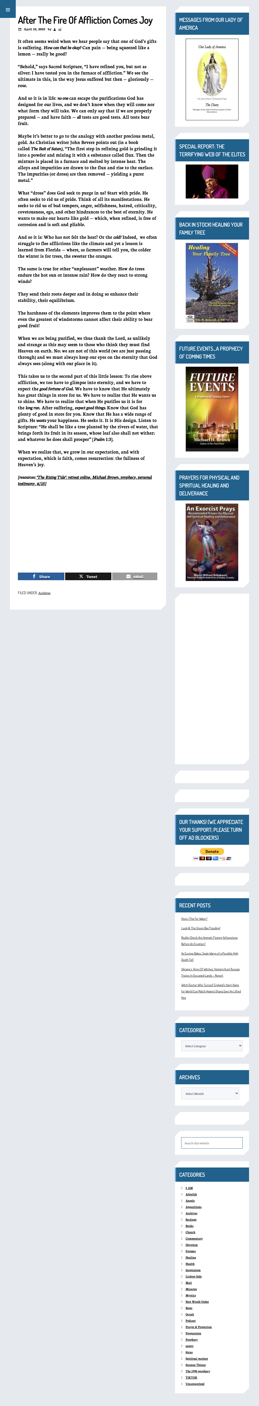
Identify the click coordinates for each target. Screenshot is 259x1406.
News (188, 1308)
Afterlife (191, 1194)
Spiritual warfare (196, 1358)
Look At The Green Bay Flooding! (200, 928)
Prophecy (191, 1340)
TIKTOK (191, 1377)
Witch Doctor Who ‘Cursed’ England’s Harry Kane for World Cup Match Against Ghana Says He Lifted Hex (211, 991)
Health (190, 1264)
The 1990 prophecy (197, 1371)
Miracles (191, 1289)
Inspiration (192, 1270)
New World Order (197, 1302)
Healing (190, 1257)
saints (189, 1346)
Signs (189, 1352)
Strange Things (195, 1365)
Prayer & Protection (198, 1327)
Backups (190, 1219)
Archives (44, 592)
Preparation (193, 1333)
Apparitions (193, 1207)
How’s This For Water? (194, 919)
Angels (190, 1201)
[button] (8, 9)
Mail (188, 1283)
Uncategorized (194, 1384)
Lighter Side (193, 1276)
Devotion (191, 1245)
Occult (189, 1314)
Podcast (190, 1321)
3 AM (189, 1188)
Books (189, 1226)
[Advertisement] (88, 530)
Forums (190, 1251)
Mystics (190, 1295)
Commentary (194, 1238)
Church (190, 1232)
